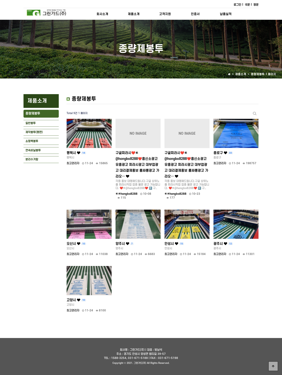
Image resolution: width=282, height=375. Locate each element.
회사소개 (102, 14)
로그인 (237, 4)
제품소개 (134, 14)
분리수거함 (31, 159)
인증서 (195, 14)
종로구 (223, 153)
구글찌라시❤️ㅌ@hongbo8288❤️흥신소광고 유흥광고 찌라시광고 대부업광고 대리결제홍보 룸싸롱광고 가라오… (137, 164)
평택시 (76, 153)
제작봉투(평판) (34, 132)
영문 (255, 4)
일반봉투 (30, 123)
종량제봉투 (32, 113)
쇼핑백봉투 (31, 141)
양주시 (125, 244)
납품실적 (226, 14)
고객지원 (165, 14)
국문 (247, 4)
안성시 (174, 244)
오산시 (76, 244)
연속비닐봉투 (33, 150)
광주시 (223, 244)
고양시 (76, 300)
